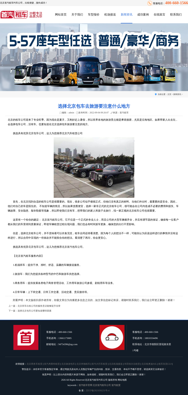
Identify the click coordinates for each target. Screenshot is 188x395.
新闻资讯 (126, 14)
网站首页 (61, 14)
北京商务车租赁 (34, 364)
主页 (169, 94)
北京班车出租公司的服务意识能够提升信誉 (39, 306)
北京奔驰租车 (83, 364)
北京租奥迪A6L (149, 364)
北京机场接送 (116, 364)
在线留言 (159, 14)
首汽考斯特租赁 (52, 364)
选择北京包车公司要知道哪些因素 (34, 311)
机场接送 (110, 14)
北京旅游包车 (68, 364)
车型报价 (93, 14)
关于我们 (77, 14)
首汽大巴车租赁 (99, 364)
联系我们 (176, 14)
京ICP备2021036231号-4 (97, 390)
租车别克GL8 (165, 364)
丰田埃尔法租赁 (132, 364)
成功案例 (143, 14)
